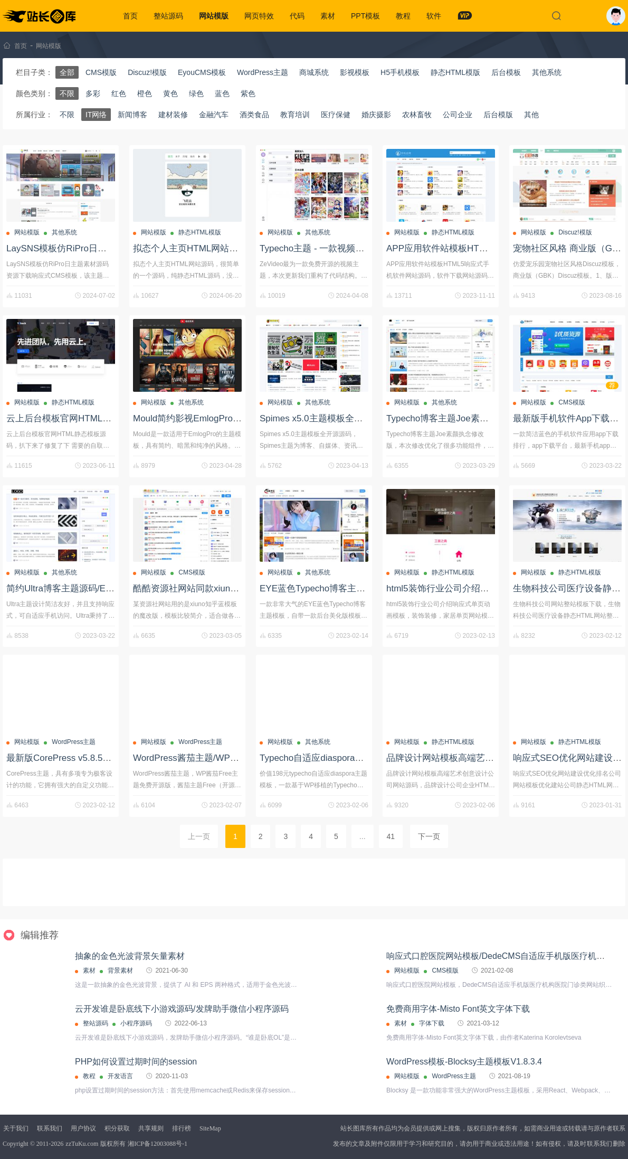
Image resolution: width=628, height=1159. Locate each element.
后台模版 (498, 114)
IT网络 (96, 114)
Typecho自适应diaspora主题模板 (325, 758)
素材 (327, 16)
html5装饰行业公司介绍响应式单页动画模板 (473, 588)
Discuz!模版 (147, 72)
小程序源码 (136, 1023)
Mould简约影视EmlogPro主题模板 (201, 418)
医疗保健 (335, 114)
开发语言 (120, 1076)
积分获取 (117, 1128)
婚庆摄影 (376, 114)
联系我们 (49, 1128)
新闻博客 (132, 114)
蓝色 (222, 93)
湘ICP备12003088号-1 (157, 1143)
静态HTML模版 (455, 72)
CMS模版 (101, 72)
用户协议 (83, 1128)
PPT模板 (365, 16)
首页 (130, 16)
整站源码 (168, 16)
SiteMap (210, 1128)
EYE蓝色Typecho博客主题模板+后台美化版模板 (355, 588)
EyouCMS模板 (202, 72)
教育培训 (295, 114)
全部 (67, 72)
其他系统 (547, 72)
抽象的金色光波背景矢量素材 (130, 955)
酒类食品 (254, 114)
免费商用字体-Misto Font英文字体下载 (458, 1008)
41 (391, 836)
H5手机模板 (400, 72)
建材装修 (173, 114)
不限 (67, 93)
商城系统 (314, 72)
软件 (433, 16)
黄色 (170, 93)
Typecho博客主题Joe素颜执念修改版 (460, 418)
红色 (118, 93)
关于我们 (15, 1128)
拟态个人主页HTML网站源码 (190, 248)
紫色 (248, 93)
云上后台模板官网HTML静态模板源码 (81, 418)
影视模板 (354, 72)
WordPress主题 (262, 72)
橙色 (144, 93)
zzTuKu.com (81, 1143)
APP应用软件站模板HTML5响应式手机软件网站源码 (490, 248)
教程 (403, 16)
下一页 (429, 836)
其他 (531, 114)
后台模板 (506, 72)
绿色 (196, 93)
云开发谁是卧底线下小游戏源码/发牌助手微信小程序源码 (181, 1008)
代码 (297, 16)
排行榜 (181, 1128)
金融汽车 (214, 114)
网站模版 (214, 16)
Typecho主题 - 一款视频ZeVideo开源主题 (342, 248)
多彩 (92, 93)
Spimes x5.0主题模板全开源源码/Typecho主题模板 (361, 418)
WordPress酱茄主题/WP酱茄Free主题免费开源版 (231, 758)
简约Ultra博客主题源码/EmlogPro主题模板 (90, 588)
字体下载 (431, 1023)
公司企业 (457, 114)
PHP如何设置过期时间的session (136, 1061)
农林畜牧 (417, 114)
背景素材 (120, 970)
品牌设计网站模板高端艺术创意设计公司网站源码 (485, 758)
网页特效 (259, 16)
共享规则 (151, 1128)
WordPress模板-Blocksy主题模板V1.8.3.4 (464, 1061)
